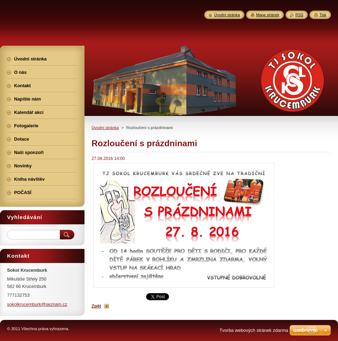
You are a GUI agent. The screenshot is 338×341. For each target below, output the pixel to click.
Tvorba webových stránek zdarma (253, 330)
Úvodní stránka (105, 128)
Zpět (96, 306)
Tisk (322, 15)
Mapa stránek (267, 15)
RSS (299, 15)
